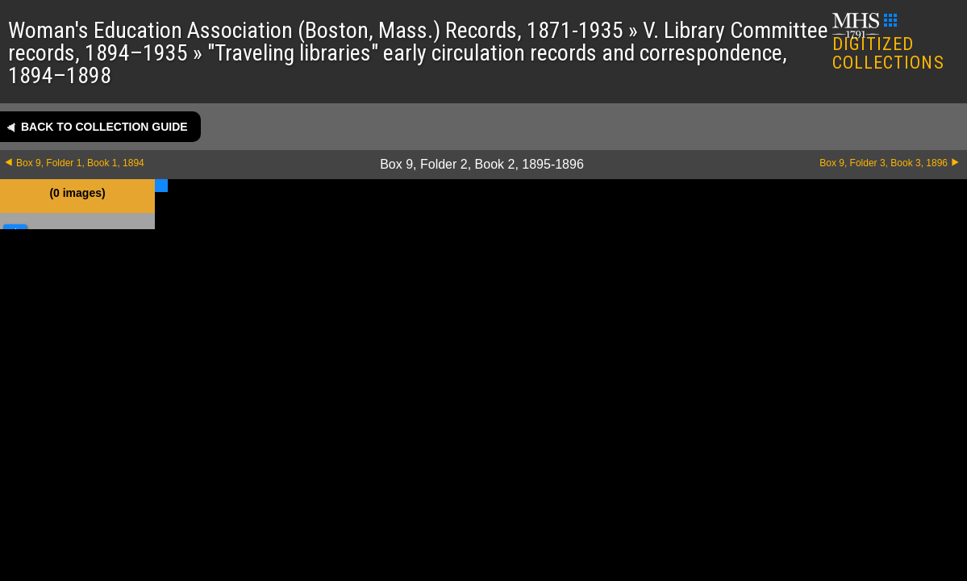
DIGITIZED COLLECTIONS (888, 43)
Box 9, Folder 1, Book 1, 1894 (80, 163)
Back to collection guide (104, 126)
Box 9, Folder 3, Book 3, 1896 (883, 163)
